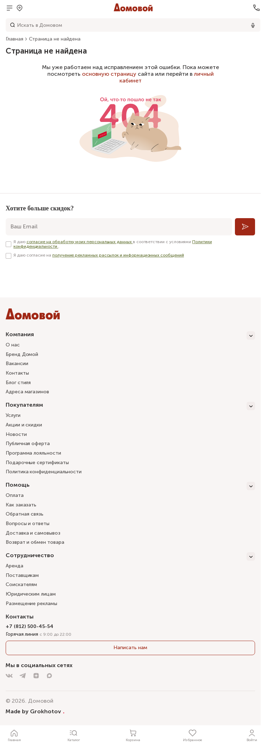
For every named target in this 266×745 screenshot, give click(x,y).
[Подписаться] (245, 226)
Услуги (13, 415)
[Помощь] (130, 486)
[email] (119, 226)
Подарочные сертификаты (37, 463)
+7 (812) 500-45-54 (29, 626)
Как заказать (21, 505)
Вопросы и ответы (27, 524)
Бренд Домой (22, 354)
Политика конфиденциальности (44, 472)
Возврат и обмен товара (35, 542)
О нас (13, 345)
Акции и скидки (24, 425)
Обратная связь (24, 514)
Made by (35, 711)
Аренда (14, 566)
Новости (16, 434)
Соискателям (21, 584)
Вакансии (17, 364)
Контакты (17, 373)
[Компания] (130, 335)
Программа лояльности (33, 453)
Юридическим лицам (31, 594)
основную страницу (109, 73)
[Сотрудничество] (130, 556)
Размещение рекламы (31, 604)
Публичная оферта (28, 444)
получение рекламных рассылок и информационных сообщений (118, 255)
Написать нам (130, 648)
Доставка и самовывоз (33, 533)
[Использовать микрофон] (253, 25)
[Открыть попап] (19, 8)
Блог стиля (18, 383)
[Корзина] (133, 735)
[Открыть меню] (9, 8)
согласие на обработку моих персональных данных (79, 241)
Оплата (15, 495)
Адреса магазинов (27, 392)
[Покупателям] (130, 406)
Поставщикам (22, 575)
